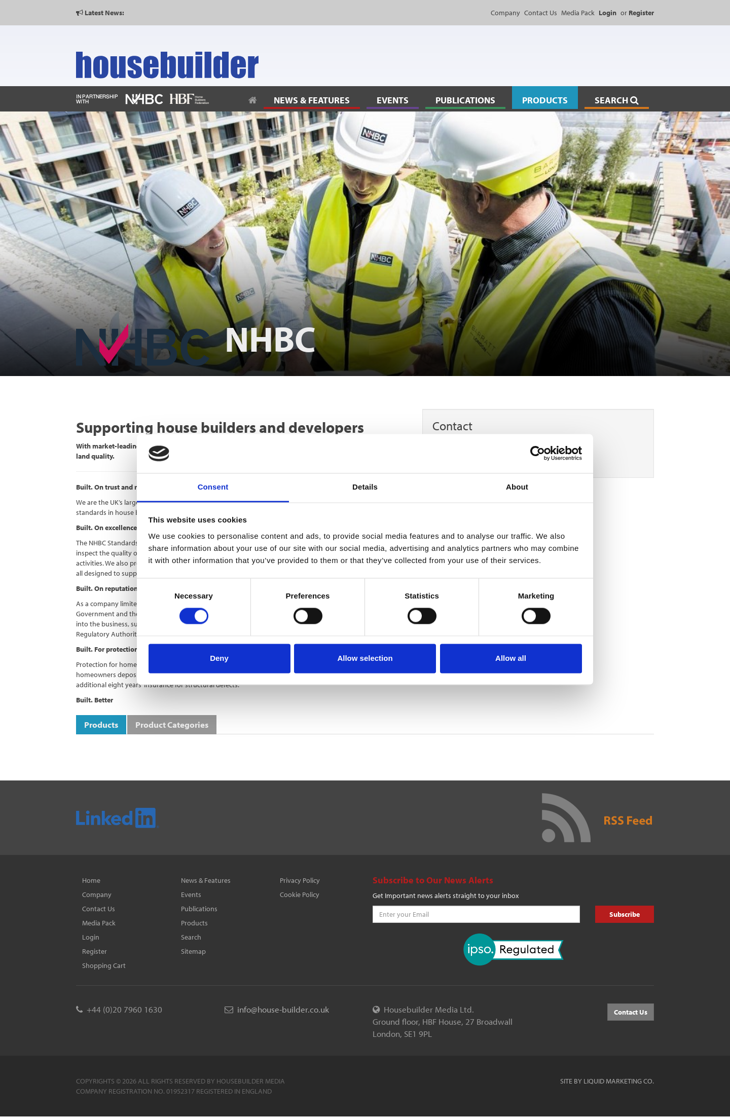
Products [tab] (101, 724)
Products (194, 922)
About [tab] (517, 486)
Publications (199, 908)
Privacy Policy (300, 880)
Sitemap (193, 951)
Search (191, 937)
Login (90, 937)
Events (191, 894)
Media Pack (578, 12)
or (637, 12)
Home (91, 880)
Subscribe (624, 914)
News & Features (206, 880)
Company (505, 12)
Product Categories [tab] (171, 724)
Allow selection (364, 658)
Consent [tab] (213, 486)
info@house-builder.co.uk (283, 1009)
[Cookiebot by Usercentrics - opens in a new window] (537, 453)
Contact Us (540, 12)
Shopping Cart (104, 965)
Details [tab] (365, 486)
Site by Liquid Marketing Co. (607, 1081)
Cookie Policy (299, 894)
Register (94, 951)
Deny (219, 658)
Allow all (510, 658)
